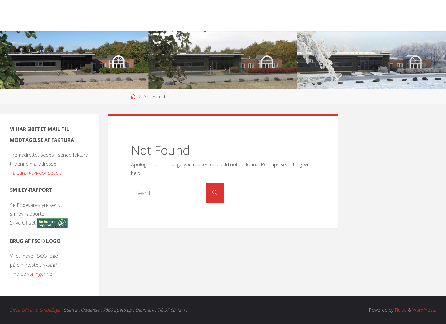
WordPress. (424, 310)
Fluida (400, 310)
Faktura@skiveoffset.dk (35, 172)
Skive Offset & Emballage (35, 310)
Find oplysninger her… (34, 273)
